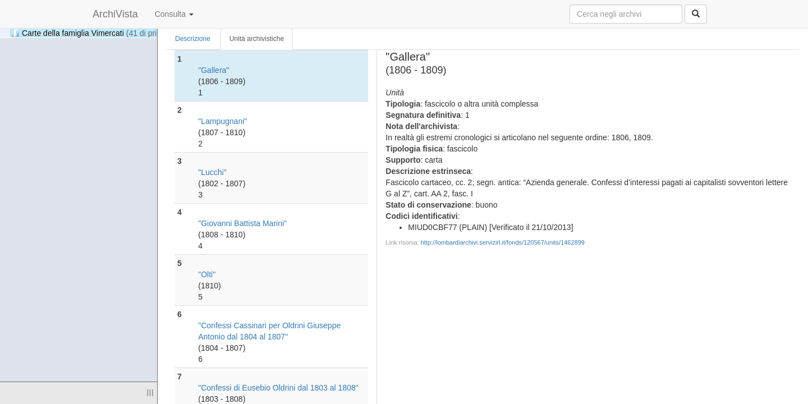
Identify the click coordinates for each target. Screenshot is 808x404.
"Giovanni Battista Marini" (242, 223)
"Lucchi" (212, 172)
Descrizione (192, 39)
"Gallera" (213, 70)
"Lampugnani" (222, 121)
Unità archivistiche (256, 39)
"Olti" (206, 274)
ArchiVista (115, 14)
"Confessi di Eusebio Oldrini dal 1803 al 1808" (278, 387)
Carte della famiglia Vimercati (101, 33)
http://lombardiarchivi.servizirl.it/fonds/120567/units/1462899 (503, 242)
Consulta (174, 14)
